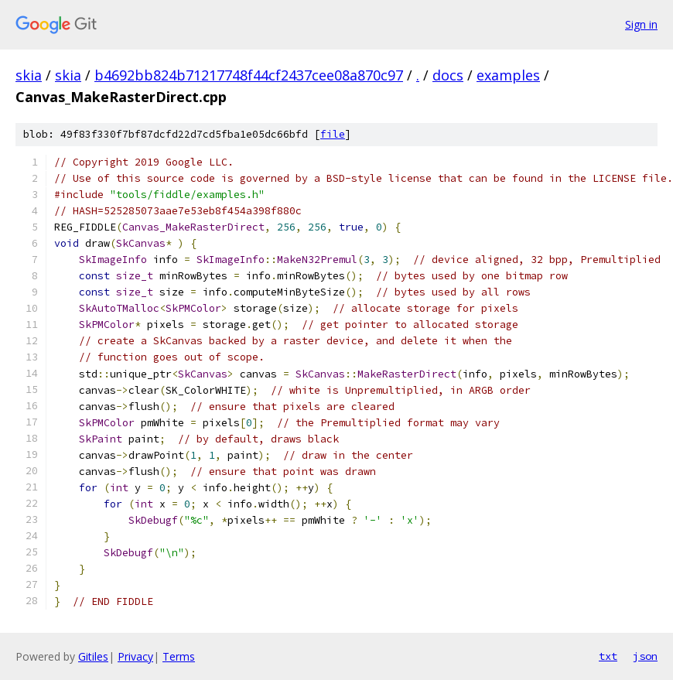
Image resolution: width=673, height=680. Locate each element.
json (645, 656)
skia (28, 75)
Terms (178, 656)
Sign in (641, 24)
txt (608, 656)
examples (508, 75)
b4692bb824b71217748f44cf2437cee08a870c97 (248, 75)
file (332, 134)
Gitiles (93, 656)
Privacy (135, 656)
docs (447, 75)
